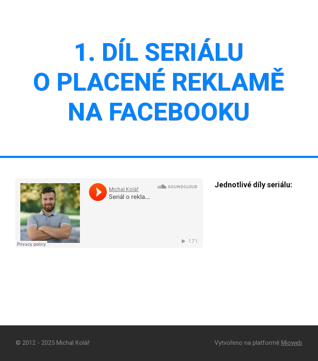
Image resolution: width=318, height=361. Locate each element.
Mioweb (291, 342)
